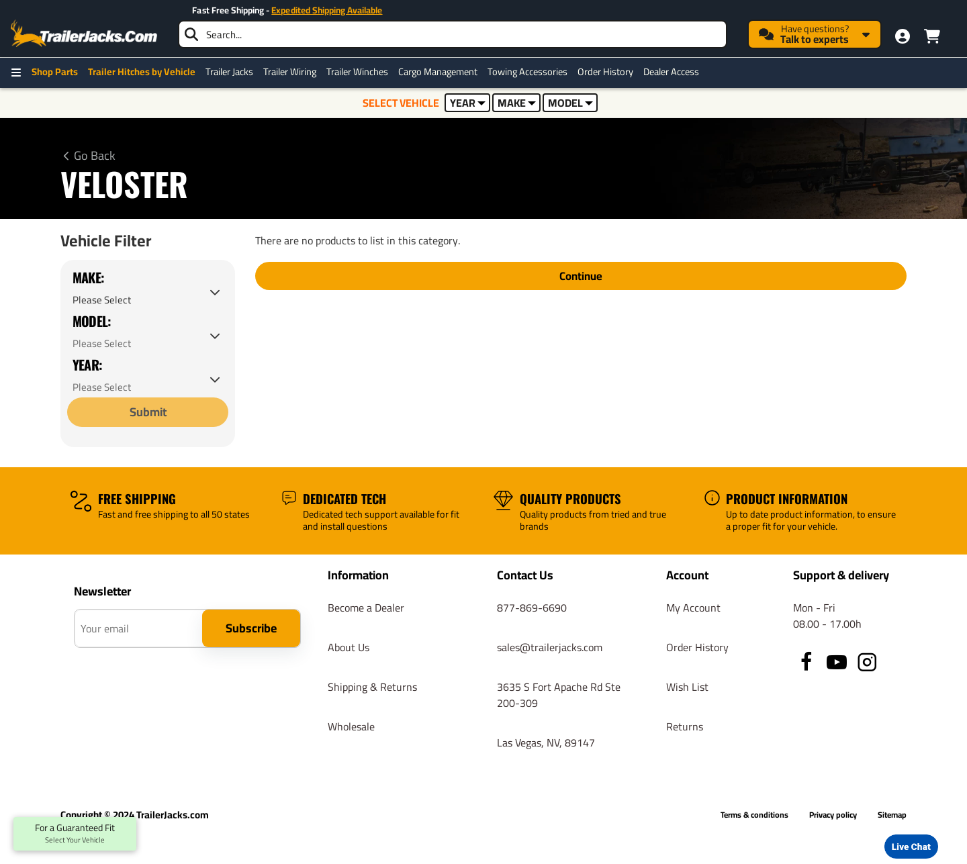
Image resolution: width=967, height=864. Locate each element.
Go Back (95, 155)
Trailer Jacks (229, 71)
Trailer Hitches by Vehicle (141, 71)
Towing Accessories (527, 71)
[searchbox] (452, 34)
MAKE (517, 102)
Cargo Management (437, 71)
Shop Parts (55, 71)
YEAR (468, 102)
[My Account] (902, 36)
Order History (605, 71)
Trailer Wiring (289, 71)
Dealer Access (671, 71)
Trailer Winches (357, 71)
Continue (581, 276)
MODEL (570, 102)
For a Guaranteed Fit (75, 833)
